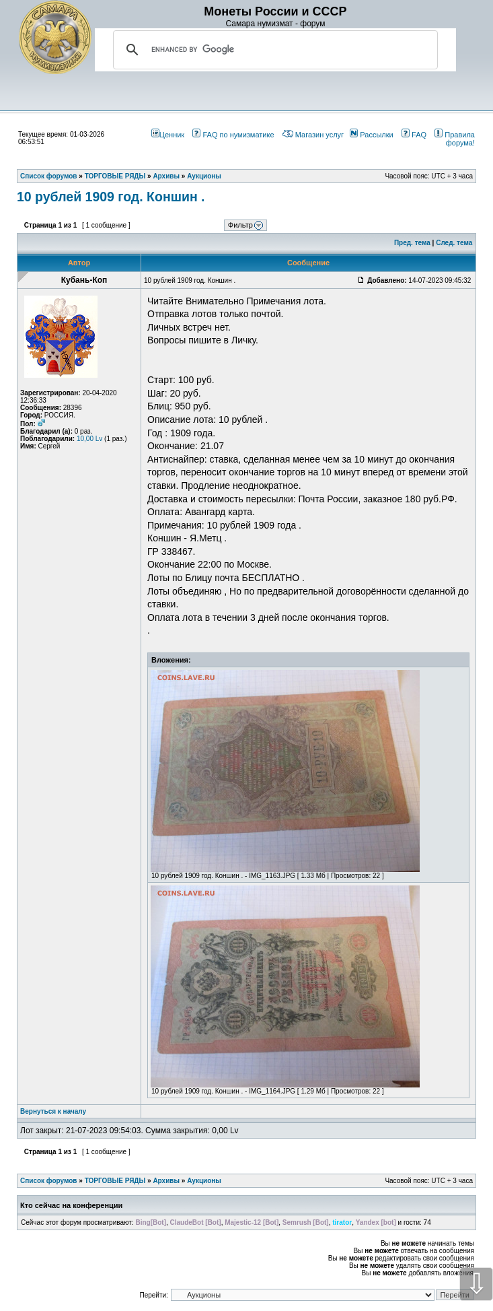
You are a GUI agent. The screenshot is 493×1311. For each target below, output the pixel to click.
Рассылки (371, 135)
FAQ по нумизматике (233, 135)
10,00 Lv (89, 438)
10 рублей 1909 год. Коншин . (111, 196)
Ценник (167, 135)
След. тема (454, 242)
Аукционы (204, 1180)
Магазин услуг (313, 135)
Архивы (166, 1180)
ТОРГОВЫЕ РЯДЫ (115, 1180)
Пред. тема (412, 242)
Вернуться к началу (53, 1111)
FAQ (414, 135)
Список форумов (48, 1180)
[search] (273, 50)
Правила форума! (454, 139)
